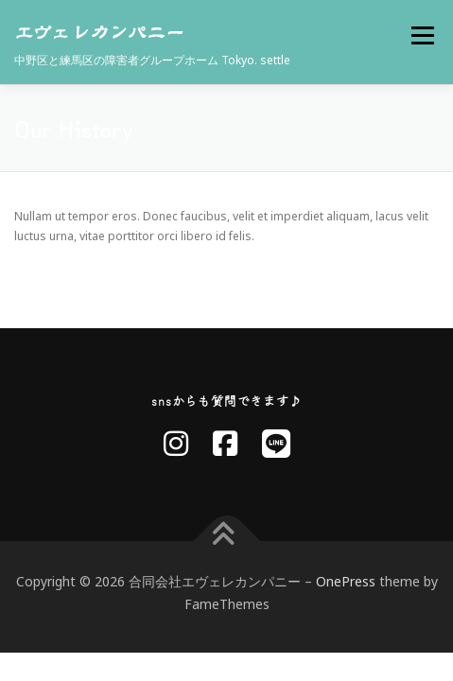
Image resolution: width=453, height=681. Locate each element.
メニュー (422, 35)
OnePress (345, 585)
